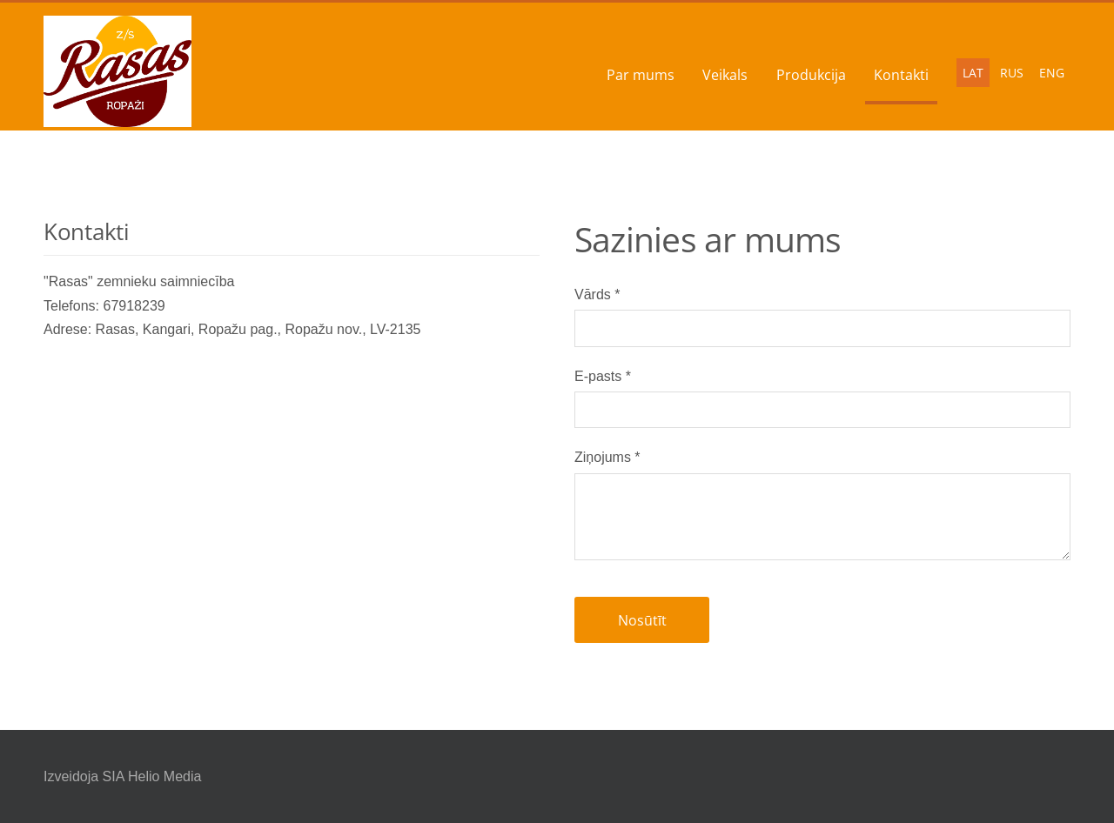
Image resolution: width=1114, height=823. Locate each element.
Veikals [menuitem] (725, 74)
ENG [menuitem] (1051, 72)
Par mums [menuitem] (640, 74)
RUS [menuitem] (1011, 72)
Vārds (597, 294)
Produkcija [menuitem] (811, 74)
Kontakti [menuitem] (901, 74)
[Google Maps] (292, 472)
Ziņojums (607, 457)
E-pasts (602, 376)
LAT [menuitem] (973, 72)
